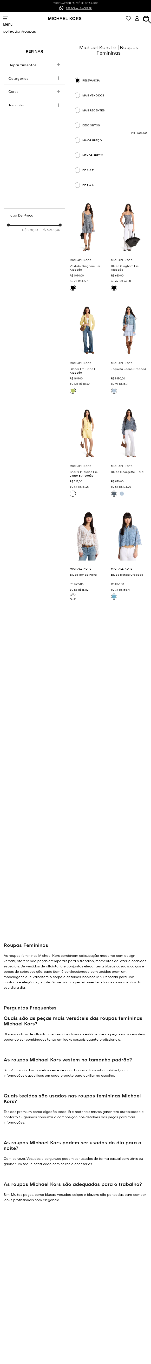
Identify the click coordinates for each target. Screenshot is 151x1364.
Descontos (91, 125)
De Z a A (88, 185)
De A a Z (88, 170)
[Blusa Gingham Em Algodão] (129, 246)
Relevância (91, 80)
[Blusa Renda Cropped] (129, 555)
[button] (34, 64)
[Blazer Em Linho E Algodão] (88, 349)
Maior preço (92, 140)
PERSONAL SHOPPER (79, 8)
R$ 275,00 (30, 230)
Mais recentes (93, 110)
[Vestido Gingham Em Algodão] (88, 246)
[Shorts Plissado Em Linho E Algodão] (88, 452)
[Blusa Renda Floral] (88, 555)
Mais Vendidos (93, 95)
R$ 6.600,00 (49, 230)
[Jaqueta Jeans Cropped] (129, 349)
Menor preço (92, 155)
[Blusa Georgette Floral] (129, 452)
